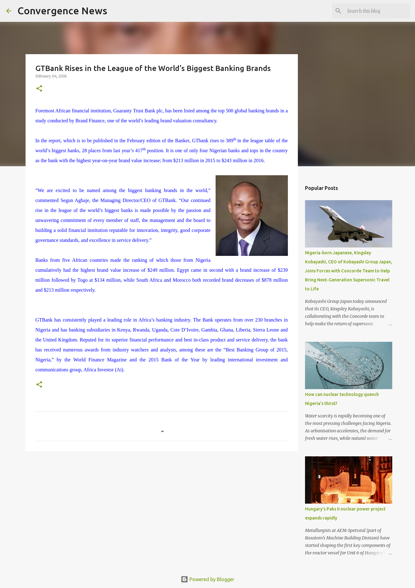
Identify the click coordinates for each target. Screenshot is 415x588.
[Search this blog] (377, 10)
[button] (39, 89)
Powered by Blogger (207, 579)
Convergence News (62, 10)
